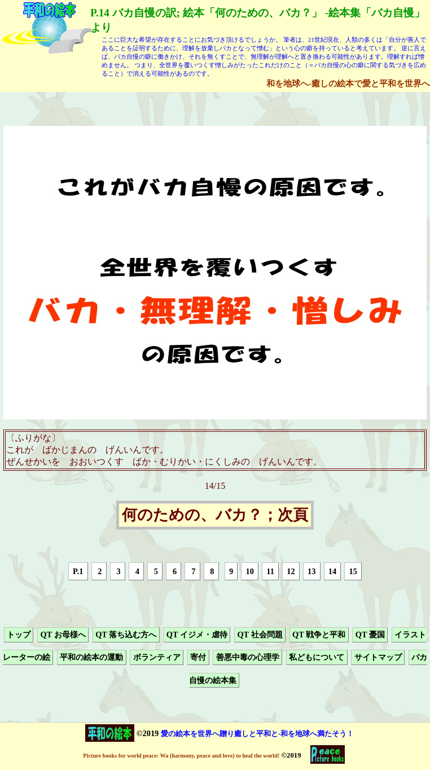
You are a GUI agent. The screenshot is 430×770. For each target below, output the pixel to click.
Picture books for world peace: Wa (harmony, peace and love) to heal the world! (181, 756)
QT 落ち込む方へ (125, 634)
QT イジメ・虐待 (196, 634)
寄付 (198, 657)
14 (332, 571)
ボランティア (157, 657)
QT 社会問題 (259, 634)
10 (249, 571)
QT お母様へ (62, 634)
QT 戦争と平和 (318, 634)
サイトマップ (378, 657)
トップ (18, 634)
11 (270, 571)
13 (311, 571)
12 (291, 571)
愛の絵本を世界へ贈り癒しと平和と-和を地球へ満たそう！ (257, 733)
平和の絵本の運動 (91, 657)
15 (353, 571)
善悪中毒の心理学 (247, 657)
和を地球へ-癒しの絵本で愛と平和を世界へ (348, 83)
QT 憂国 (370, 634)
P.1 (78, 571)
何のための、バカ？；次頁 (215, 515)
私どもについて (316, 657)
